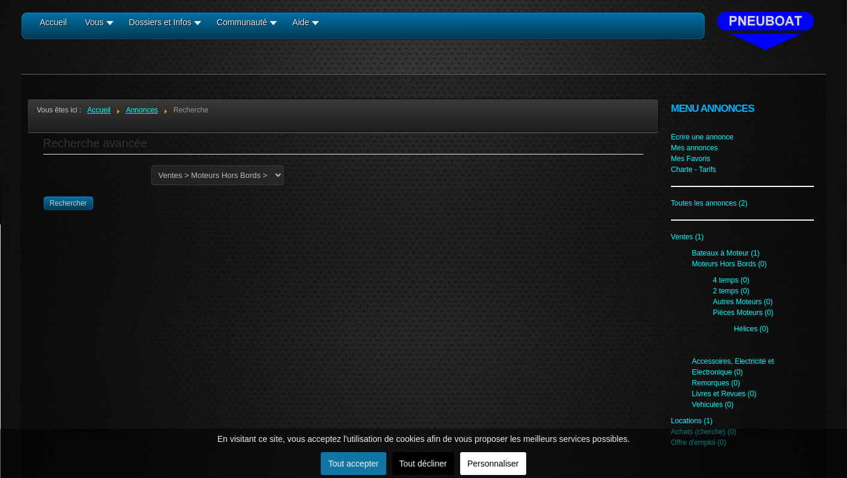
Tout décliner (423, 463)
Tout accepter (353, 463)
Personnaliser (493, 463)
